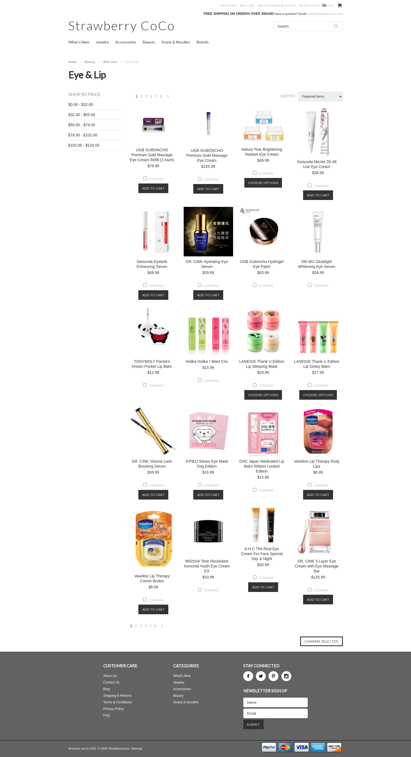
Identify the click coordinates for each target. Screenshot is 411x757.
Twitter (261, 676)
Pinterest (273, 676)
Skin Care (110, 62)
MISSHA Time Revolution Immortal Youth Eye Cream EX (207, 566)
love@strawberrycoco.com (325, 13)
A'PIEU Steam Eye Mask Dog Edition (207, 463)
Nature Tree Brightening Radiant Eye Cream (261, 152)
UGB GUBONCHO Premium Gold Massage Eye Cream (206, 155)
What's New (79, 42)
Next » (168, 97)
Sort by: (288, 96)
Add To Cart (153, 188)
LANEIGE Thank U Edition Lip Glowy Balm (316, 364)
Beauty (149, 42)
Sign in (262, 5)
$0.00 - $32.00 (80, 104)
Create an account (283, 5)
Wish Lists (247, 5)
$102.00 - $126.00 (84, 145)
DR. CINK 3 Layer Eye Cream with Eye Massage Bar (317, 566)
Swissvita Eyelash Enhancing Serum (151, 264)
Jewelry (102, 42)
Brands (203, 42)
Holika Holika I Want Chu (207, 361)
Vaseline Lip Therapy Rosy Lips (316, 463)
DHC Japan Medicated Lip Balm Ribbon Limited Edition (261, 466)
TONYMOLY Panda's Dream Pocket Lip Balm (152, 364)
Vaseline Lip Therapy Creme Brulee (152, 578)
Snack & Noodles (175, 42)
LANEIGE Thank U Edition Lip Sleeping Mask (261, 364)
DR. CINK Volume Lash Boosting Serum (152, 463)
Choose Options (263, 183)
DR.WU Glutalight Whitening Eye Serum (316, 264)
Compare (156, 179)
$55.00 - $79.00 (81, 125)
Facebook (248, 676)
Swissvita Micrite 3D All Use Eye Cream (317, 164)
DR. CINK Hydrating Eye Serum (207, 264)
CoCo (121, 25)
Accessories (125, 42)
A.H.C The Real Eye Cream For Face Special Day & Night (262, 554)
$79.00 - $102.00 (82, 135)
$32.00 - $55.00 (81, 115)
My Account (228, 5)
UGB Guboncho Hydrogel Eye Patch (262, 264)
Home (72, 62)
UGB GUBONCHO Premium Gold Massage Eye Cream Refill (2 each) (152, 155)
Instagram (286, 676)
